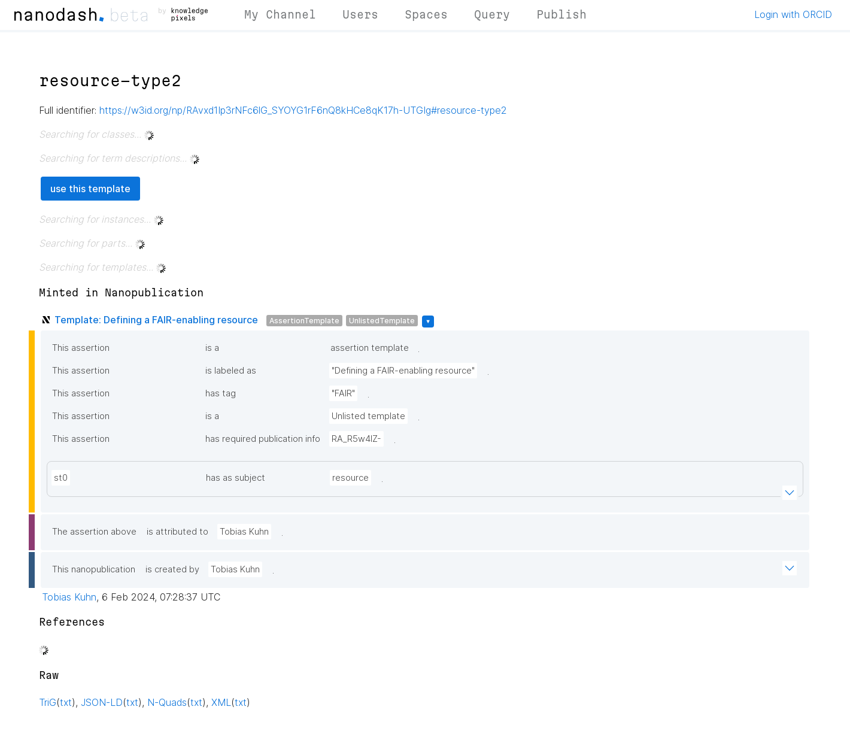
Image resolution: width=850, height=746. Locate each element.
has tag (220, 393)
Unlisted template (368, 416)
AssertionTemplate (304, 320)
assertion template (369, 347)
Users (360, 14)
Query (492, 14)
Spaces (426, 14)
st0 (61, 477)
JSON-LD (102, 702)
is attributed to (177, 531)
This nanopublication (93, 569)
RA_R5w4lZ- (356, 438)
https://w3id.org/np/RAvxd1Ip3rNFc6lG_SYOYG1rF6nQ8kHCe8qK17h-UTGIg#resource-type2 (303, 110)
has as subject (235, 477)
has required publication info (262, 438)
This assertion (81, 347)
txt (66, 702)
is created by (172, 569)
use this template (90, 189)
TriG (47, 702)
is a (212, 347)
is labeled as (230, 370)
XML (221, 702)
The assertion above (94, 531)
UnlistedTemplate (382, 320)
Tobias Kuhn (244, 531)
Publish (561, 14)
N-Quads (167, 702)
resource (350, 477)
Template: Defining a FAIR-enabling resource (156, 320)
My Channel (280, 14)
